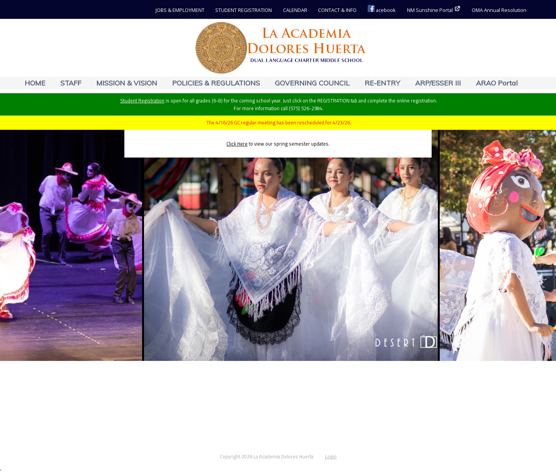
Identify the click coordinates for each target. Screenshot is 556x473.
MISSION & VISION (126, 83)
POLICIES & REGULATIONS (216, 83)
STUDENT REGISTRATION (243, 10)
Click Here (237, 144)
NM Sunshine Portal (434, 10)
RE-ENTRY (382, 83)
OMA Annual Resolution (499, 10)
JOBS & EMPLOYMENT (180, 10)
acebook (382, 10)
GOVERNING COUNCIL (312, 83)
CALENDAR (295, 10)
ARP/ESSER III (438, 83)
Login (331, 456)
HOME (35, 83)
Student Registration (142, 100)
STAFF (70, 83)
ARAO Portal (497, 83)
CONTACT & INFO (337, 10)
